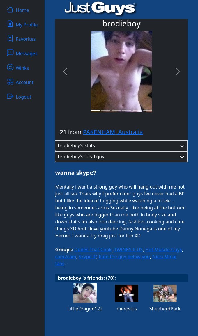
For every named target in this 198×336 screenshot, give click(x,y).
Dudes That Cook (93, 249)
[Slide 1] (95, 110)
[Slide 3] (116, 110)
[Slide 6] (147, 110)
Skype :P (87, 256)
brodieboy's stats (76, 145)
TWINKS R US (128, 249)
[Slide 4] (126, 110)
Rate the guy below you (124, 256)
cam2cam (65, 256)
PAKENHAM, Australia (113, 132)
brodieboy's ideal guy (81, 156)
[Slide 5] (137, 110)
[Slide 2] (105, 110)
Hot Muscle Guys (163, 249)
